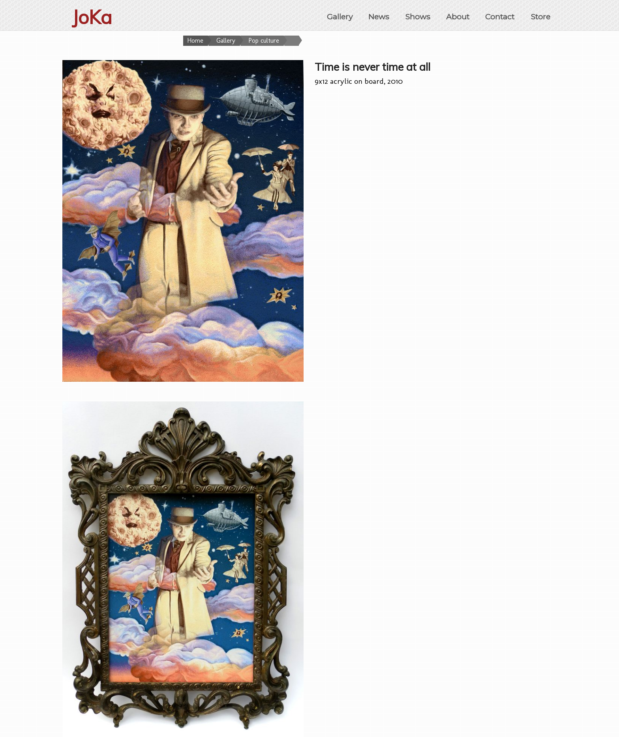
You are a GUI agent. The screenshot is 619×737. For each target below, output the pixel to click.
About (457, 16)
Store (540, 16)
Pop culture (263, 40)
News (378, 16)
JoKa (92, 17)
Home (195, 40)
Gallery (340, 16)
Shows (417, 16)
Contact (499, 16)
